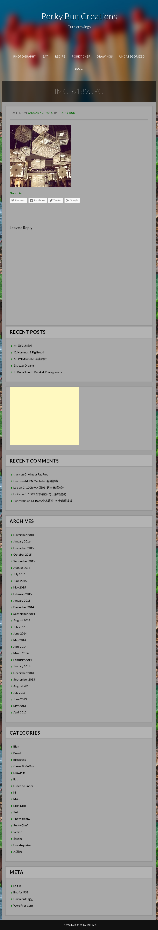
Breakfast (19, 759)
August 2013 (21, 686)
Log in (17, 885)
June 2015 (20, 581)
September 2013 (24, 679)
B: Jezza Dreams (24, 365)
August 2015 (21, 567)
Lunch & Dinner (23, 786)
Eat (45, 56)
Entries (20, 892)
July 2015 (19, 574)
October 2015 (22, 554)
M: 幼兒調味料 (23, 345)
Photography (24, 56)
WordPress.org (23, 905)
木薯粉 (17, 851)
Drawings (105, 56)
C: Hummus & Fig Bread (29, 352)
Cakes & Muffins (24, 766)
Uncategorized (132, 56)
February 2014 (22, 659)
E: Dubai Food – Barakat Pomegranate (38, 372)
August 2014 (21, 620)
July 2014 (19, 627)
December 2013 (23, 673)
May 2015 (19, 587)
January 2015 (21, 600)
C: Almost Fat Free (36, 474)
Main (16, 799)
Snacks (17, 838)
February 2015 (22, 594)
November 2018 (23, 535)
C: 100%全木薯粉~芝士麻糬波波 (43, 487)
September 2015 (24, 561)
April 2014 (20, 646)
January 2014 (21, 666)
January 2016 (21, 541)
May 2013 (19, 705)
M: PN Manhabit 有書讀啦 (30, 359)
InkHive (91, 925)
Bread (17, 753)
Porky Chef (81, 56)
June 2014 (20, 633)
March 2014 (21, 653)
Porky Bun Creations (79, 16)
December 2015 (23, 548)
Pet (15, 812)
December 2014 (23, 607)
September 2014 (24, 613)
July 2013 (19, 692)
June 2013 (20, 699)
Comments (23, 899)
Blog (79, 68)
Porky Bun (67, 112)
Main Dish (19, 805)
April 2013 (20, 712)
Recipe (60, 56)
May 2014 (19, 640)
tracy (16, 474)
